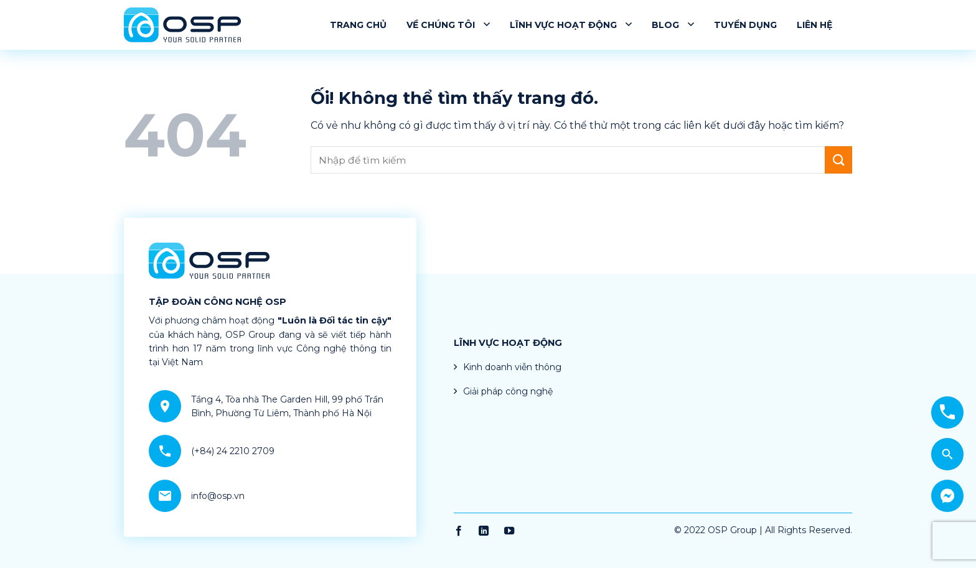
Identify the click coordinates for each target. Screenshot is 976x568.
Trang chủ (358, 24)
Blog (673, 24)
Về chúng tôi (448, 24)
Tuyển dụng (745, 24)
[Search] (947, 454)
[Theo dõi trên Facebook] (459, 531)
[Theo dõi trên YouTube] (509, 531)
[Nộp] (838, 160)
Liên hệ (814, 24)
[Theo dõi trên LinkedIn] (484, 531)
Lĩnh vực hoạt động (571, 24)
